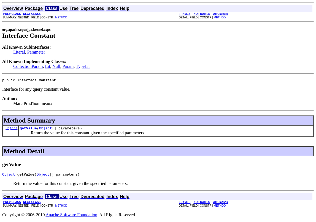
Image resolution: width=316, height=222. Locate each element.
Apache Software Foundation (72, 217)
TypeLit (83, 66)
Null (56, 66)
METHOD (61, 17)
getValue (28, 129)
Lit (47, 66)
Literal (19, 52)
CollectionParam (28, 66)
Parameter (36, 52)
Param (68, 66)
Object (11, 129)
